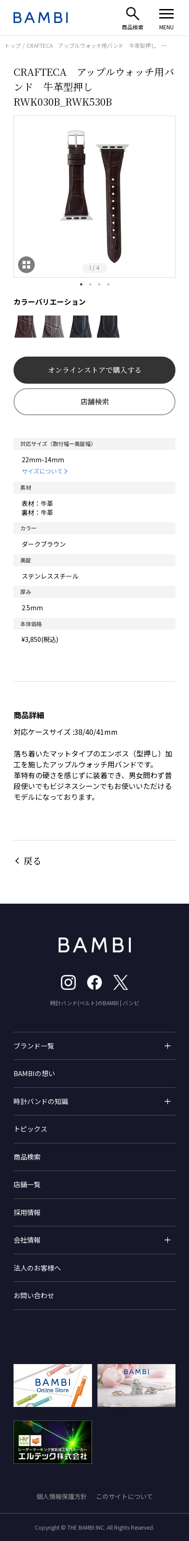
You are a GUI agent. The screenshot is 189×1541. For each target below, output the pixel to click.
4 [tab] (108, 284)
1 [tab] (81, 284)
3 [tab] (99, 284)
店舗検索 (94, 401)
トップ (13, 45)
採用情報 (27, 1212)
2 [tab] (90, 284)
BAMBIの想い (34, 1073)
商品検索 (27, 1156)
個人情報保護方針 (62, 1496)
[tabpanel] (94, 197)
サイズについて (42, 471)
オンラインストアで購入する (95, 370)
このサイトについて (124, 1496)
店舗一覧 (27, 1184)
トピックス (30, 1128)
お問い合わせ (34, 1295)
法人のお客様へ (37, 1267)
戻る (32, 860)
